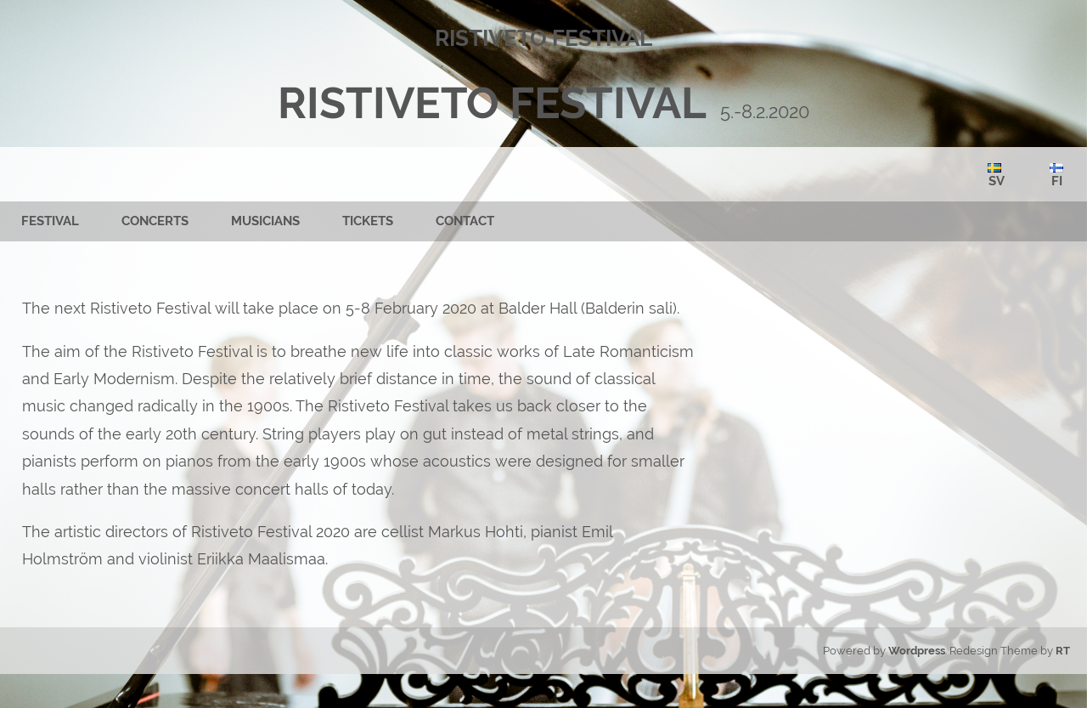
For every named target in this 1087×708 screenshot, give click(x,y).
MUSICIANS (265, 221)
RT (1063, 650)
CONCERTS (155, 221)
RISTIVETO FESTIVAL (492, 102)
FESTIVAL (50, 221)
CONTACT (465, 221)
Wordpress (916, 650)
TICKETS (367, 221)
